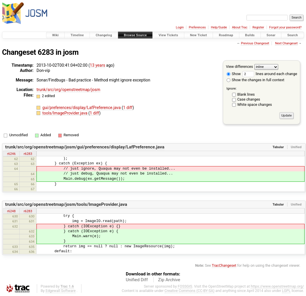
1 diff (128, 107)
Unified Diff (137, 279)
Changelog (104, 35)
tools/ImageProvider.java (65, 113)
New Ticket (198, 35)
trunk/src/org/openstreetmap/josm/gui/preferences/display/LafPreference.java (84, 147)
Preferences (197, 27)
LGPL (286, 290)
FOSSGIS (185, 286)
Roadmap (226, 35)
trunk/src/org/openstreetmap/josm (68, 89)
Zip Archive (169, 279)
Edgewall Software (60, 290)
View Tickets (168, 35)
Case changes (248, 99)
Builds (250, 35)
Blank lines (246, 94)
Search (292, 35)
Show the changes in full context (255, 80)
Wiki (55, 35)
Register (258, 27)
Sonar (271, 35)
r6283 (28, 154)
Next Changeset (286, 43)
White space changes (254, 104)
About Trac (239, 27)
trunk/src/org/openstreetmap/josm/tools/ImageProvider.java (66, 204)
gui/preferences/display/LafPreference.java (82, 107)
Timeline (77, 35)
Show (234, 74)
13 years (97, 65)
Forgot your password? (285, 27)
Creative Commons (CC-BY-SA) (190, 290)
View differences (239, 66)
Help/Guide (219, 27)
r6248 (11, 211)
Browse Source (135, 35)
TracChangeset (224, 265)
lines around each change (269, 74)
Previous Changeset (255, 43)
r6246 (11, 154)
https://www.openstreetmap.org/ (277, 286)
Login (180, 27)
